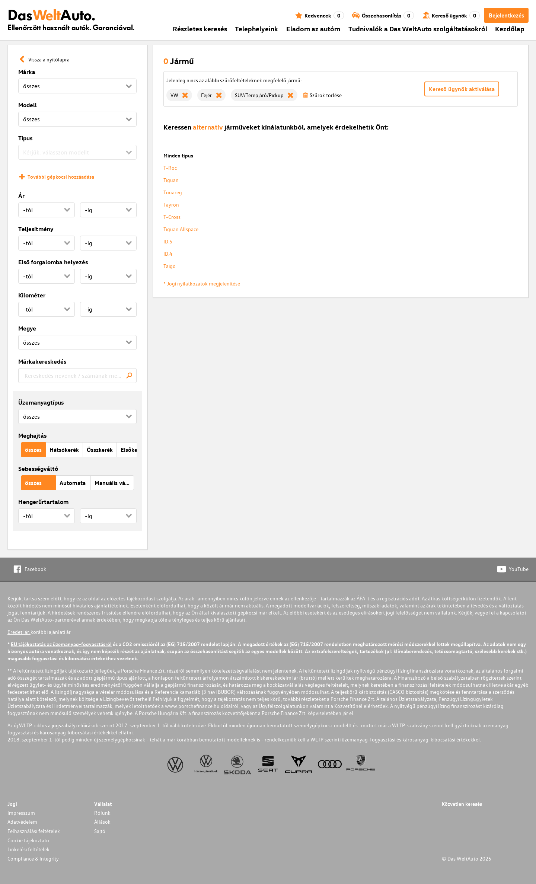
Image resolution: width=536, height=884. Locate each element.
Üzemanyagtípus (41, 402)
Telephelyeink (256, 28)
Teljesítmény (35, 229)
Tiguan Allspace (180, 229)
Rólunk (102, 812)
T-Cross (172, 216)
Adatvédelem (22, 821)
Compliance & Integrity (33, 858)
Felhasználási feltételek (33, 830)
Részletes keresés (200, 28)
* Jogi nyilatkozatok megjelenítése (201, 283)
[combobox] (77, 375)
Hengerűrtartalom (43, 501)
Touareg (172, 192)
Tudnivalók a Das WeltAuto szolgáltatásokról (417, 28)
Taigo (169, 265)
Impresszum (21, 812)
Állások (102, 821)
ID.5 (167, 241)
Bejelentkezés (506, 15)
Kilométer (31, 295)
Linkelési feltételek (28, 849)
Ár (21, 196)
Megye (27, 328)
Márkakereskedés (42, 361)
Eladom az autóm (313, 28)
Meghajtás (32, 435)
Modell (27, 105)
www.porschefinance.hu (192, 705)
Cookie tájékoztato (28, 840)
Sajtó (99, 830)
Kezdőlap (509, 28)
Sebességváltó (38, 468)
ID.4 (167, 253)
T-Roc (170, 167)
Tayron (171, 204)
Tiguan (171, 179)
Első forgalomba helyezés (53, 262)
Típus (25, 138)
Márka (26, 72)
